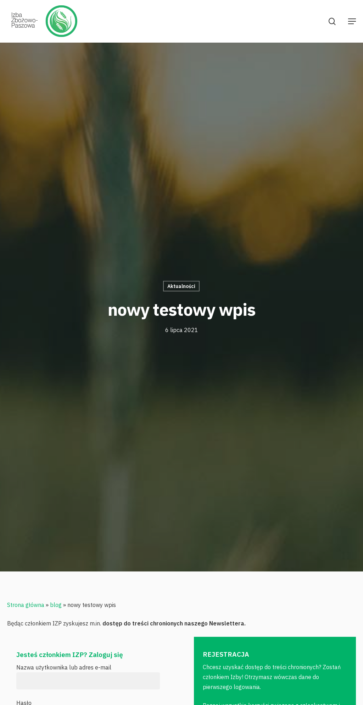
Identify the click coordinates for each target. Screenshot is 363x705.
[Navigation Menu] (352, 21)
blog (56, 604)
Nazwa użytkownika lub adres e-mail (63, 667)
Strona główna (25, 604)
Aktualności (181, 286)
